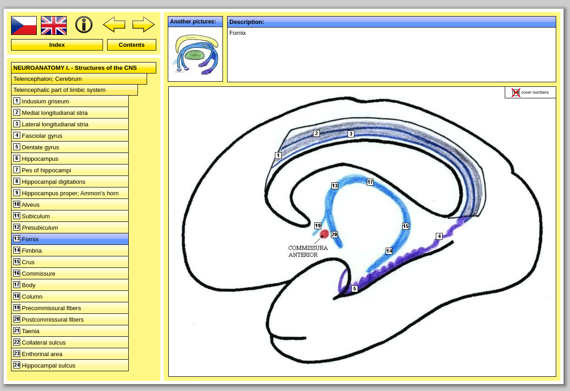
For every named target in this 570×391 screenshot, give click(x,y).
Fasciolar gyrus (38, 135)
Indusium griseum (41, 101)
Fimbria (27, 250)
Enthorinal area (38, 354)
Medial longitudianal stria (50, 112)
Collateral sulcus (39, 342)
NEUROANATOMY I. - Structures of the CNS (75, 67)
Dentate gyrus (36, 147)
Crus (23, 262)
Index (57, 44)
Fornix (26, 239)
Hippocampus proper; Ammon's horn (66, 193)
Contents (131, 44)
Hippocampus (35, 158)
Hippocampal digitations (49, 181)
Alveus (26, 204)
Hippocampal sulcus (44, 365)
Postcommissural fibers (48, 319)
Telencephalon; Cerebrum (47, 78)
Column (27, 296)
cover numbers (535, 92)
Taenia (26, 331)
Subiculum (31, 216)
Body (24, 285)
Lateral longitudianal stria (50, 124)
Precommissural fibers (47, 308)
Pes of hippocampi (42, 170)
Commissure (34, 273)
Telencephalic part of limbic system (59, 89)
